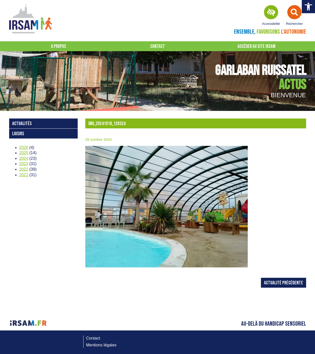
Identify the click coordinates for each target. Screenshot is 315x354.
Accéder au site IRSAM (256, 46)
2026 (23, 147)
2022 (23, 169)
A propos (58, 46)
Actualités (22, 124)
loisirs (18, 134)
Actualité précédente (283, 283)
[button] (308, 6)
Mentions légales (101, 345)
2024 (23, 158)
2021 (23, 175)
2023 (23, 164)
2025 (23, 153)
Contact (157, 46)
